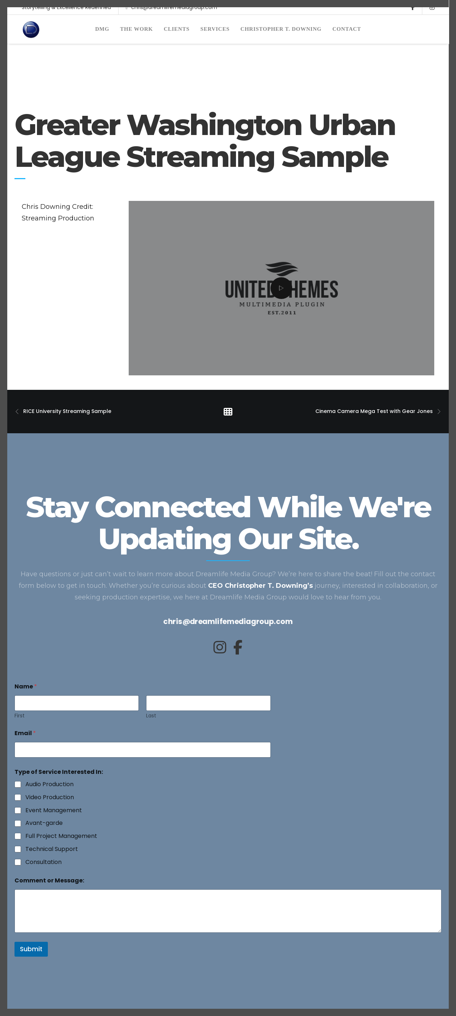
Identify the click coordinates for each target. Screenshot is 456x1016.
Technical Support (51, 849)
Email (25, 733)
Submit (31, 949)
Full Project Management (61, 836)
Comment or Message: (49, 880)
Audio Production (49, 784)
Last (151, 716)
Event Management (53, 810)
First (19, 716)
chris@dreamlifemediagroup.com (171, 15)
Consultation (43, 862)
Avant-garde (44, 823)
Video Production (49, 797)
